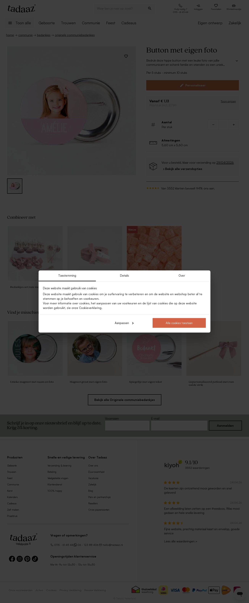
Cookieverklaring (90, 308)
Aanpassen (124, 323)
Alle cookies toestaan (179, 323)
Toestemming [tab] (67, 275)
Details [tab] (124, 275)
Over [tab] (182, 275)
